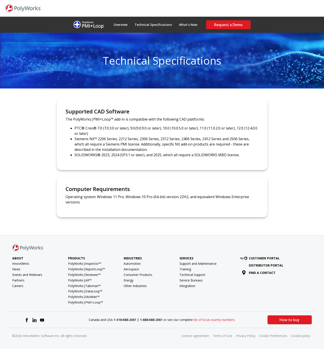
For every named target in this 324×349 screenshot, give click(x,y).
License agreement (195, 336)
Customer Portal (261, 258)
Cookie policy (300, 336)
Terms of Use (222, 336)
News (16, 269)
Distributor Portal (266, 265)
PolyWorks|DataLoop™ (85, 291)
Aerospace (131, 269)
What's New (188, 25)
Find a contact (259, 273)
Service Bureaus (191, 280)
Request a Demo (228, 24)
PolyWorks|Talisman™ (84, 286)
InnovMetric (20, 263)
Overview (120, 25)
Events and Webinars (27, 275)
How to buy (290, 319)
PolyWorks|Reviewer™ (84, 275)
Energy (128, 280)
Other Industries (135, 286)
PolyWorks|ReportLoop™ (86, 269)
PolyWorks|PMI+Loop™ (85, 302)
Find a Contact (261, 8)
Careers (17, 286)
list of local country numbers (214, 320)
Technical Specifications (153, 25)
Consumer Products (138, 275)
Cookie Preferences (273, 336)
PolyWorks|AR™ (80, 280)
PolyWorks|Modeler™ (84, 297)
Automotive (132, 263)
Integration (187, 286)
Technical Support (192, 275)
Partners (18, 280)
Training (185, 269)
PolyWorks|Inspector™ (84, 263)
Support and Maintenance (198, 263)
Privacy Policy (246, 336)
